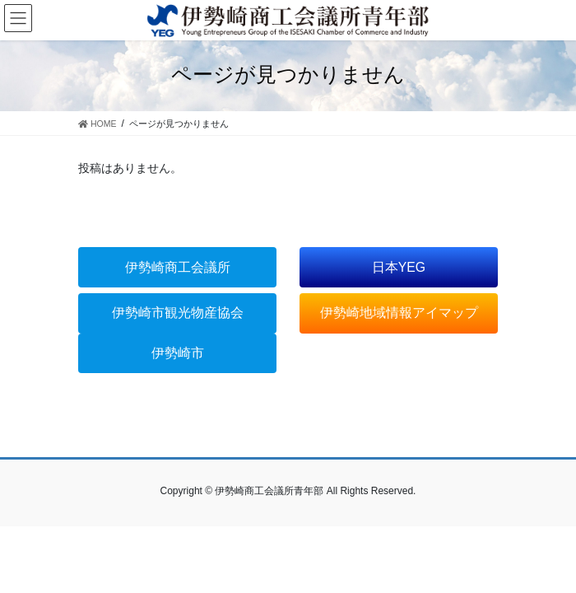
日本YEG (398, 267)
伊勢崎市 (177, 353)
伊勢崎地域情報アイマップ (399, 313)
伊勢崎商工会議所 (177, 267)
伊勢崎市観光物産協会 (178, 313)
